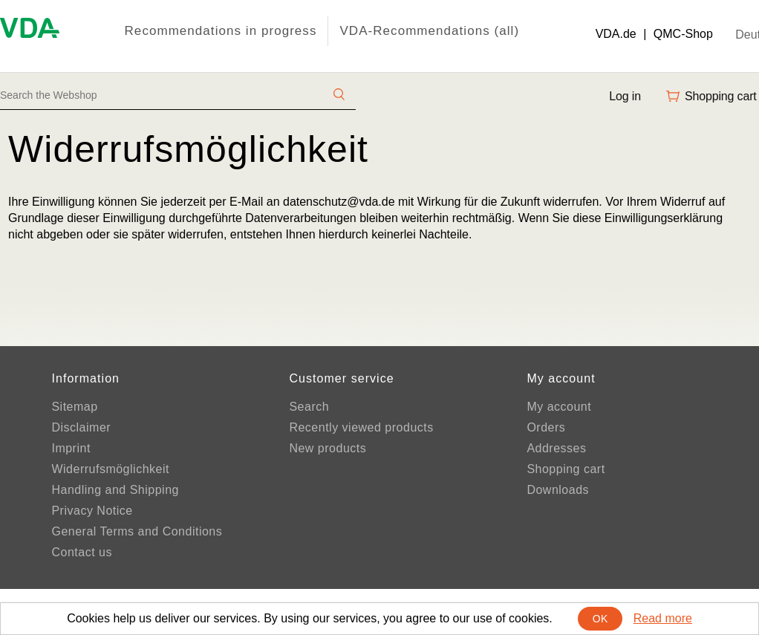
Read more (662, 618)
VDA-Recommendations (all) (429, 31)
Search (309, 406)
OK (600, 619)
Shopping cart (566, 469)
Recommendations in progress (221, 31)
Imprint (70, 448)
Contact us (81, 552)
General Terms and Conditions (136, 531)
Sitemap (74, 406)
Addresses (556, 448)
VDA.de (616, 33)
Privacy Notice (91, 510)
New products (327, 448)
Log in (625, 96)
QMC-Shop (683, 33)
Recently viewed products (361, 427)
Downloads (558, 489)
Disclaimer (81, 427)
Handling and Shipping (115, 489)
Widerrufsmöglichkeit (110, 469)
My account (559, 406)
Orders (546, 427)
